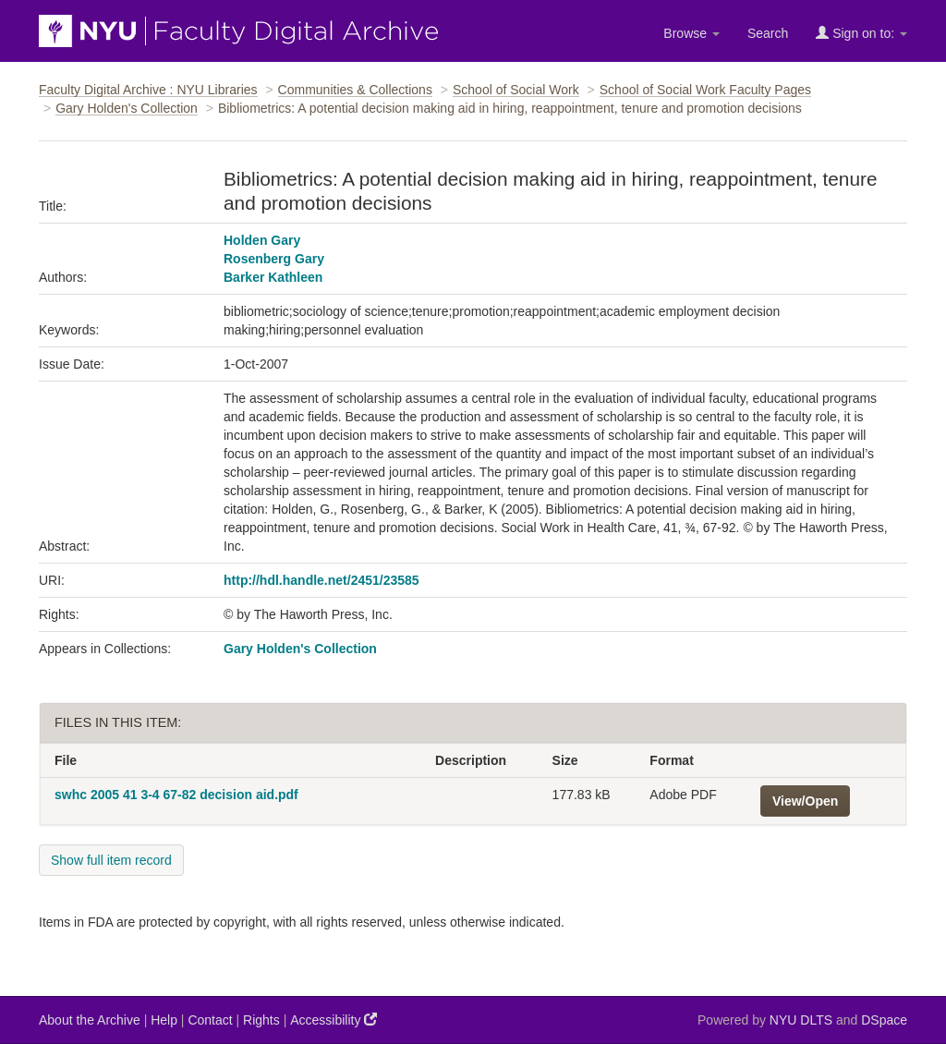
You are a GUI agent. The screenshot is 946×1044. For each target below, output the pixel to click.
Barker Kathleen (273, 277)
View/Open (805, 801)
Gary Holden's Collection (126, 108)
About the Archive (89, 1020)
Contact (210, 1020)
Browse (691, 33)
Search (767, 33)
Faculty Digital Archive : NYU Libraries (148, 89)
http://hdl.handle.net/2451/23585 (321, 580)
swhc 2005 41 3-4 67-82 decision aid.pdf (176, 794)
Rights (261, 1020)
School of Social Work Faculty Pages (705, 89)
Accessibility (333, 1019)
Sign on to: (861, 33)
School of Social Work (516, 89)
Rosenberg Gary (274, 258)
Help (164, 1020)
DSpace (884, 1020)
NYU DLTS (801, 1020)
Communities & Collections (355, 89)
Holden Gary (262, 240)
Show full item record (111, 860)
